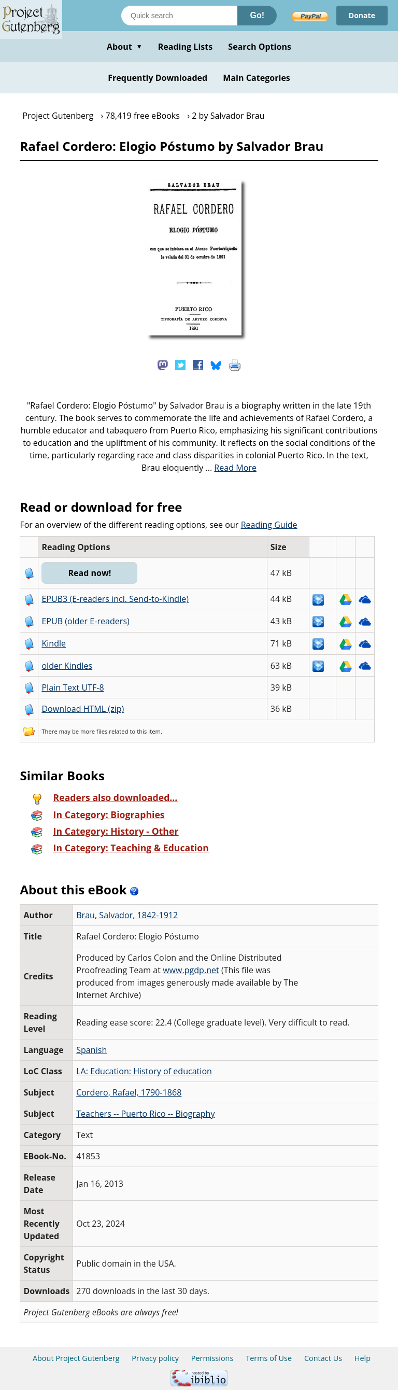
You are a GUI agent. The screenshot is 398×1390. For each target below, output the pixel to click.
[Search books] (179, 15)
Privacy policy (155, 1358)
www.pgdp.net (191, 970)
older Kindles (66, 665)
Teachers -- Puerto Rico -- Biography (145, 1113)
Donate (362, 15)
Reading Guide (269, 524)
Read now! (89, 573)
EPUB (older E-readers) (85, 621)
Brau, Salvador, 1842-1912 (127, 915)
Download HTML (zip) (82, 708)
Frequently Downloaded (157, 77)
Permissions (212, 1358)
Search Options (259, 46)
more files (93, 731)
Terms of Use (269, 1358)
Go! (257, 15)
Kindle (53, 643)
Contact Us (323, 1358)
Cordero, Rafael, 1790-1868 (128, 1092)
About (125, 46)
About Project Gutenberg (76, 1358)
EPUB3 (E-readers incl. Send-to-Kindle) (115, 599)
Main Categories (256, 77)
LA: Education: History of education (144, 1071)
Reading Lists (185, 46)
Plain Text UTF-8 (72, 687)
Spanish (91, 1050)
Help (362, 1358)
